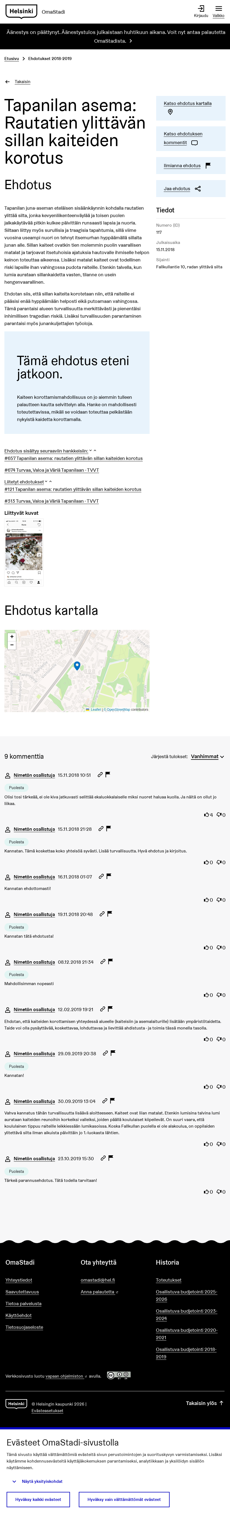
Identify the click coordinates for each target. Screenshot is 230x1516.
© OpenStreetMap (116, 710)
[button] (50, 451)
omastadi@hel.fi (98, 1280)
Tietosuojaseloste (24, 1327)
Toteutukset (168, 1280)
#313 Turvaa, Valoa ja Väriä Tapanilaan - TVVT (51, 501)
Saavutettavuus (22, 1292)
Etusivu (11, 58)
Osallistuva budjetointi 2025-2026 (186, 1295)
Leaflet (93, 710)
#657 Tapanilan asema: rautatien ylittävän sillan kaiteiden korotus (73, 458)
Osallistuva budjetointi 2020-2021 (187, 1334)
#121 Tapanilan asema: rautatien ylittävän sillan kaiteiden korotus (72, 489)
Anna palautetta (115, 1292)
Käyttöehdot (18, 1315)
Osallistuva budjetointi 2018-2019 (186, 1353)
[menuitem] (208, 755)
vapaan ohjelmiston (67, 1376)
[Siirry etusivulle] (37, 11)
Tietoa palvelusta (23, 1303)
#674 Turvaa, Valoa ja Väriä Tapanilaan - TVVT (51, 470)
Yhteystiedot (18, 1280)
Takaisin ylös (205, 1403)
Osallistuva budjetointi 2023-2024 (186, 1314)
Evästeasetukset (47, 1410)
